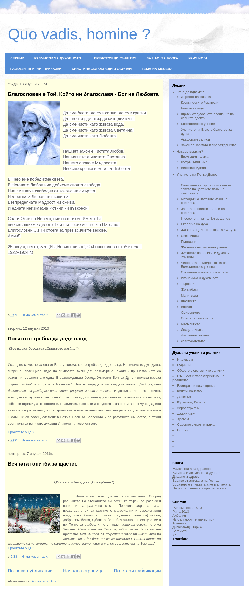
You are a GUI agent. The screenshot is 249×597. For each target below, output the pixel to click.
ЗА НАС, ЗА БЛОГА (162, 58)
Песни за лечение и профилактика (199, 488)
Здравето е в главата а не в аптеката (201, 484)
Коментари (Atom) (45, 581)
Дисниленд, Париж (187, 527)
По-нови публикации (30, 570)
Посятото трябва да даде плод (47, 338)
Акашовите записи (195, 139)
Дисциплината (192, 330)
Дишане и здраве (185, 477)
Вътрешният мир (194, 162)
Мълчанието (190, 324)
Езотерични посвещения (196, 386)
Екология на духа (194, 224)
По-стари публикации (137, 570)
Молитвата (189, 295)
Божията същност (195, 108)
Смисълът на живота (197, 318)
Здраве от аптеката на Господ (195, 480)
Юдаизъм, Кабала (191, 402)
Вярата (186, 307)
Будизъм (184, 365)
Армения (179, 523)
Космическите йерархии (200, 102)
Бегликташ (180, 531)
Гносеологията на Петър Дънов (205, 218)
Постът (182, 430)
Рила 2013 (180, 512)
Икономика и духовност (199, 278)
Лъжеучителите (193, 341)
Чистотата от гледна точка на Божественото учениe (204, 265)
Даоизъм (184, 397)
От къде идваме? (190, 92)
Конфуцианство (189, 391)
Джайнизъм (186, 413)
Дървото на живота (196, 97)
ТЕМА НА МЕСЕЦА (157, 69)
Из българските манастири (193, 519)
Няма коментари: (35, 315)
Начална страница (83, 570)
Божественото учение (198, 124)
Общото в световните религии (200, 371)
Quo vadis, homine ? (79, 34)
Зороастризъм (188, 408)
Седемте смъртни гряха (196, 424)
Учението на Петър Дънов (208, 177)
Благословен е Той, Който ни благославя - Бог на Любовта (83, 94)
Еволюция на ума (195, 156)
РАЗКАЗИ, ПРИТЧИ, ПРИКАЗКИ (36, 69)
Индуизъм (185, 359)
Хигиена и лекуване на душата (196, 473)
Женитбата (189, 289)
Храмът (183, 419)
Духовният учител (195, 335)
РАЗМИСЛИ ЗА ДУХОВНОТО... (59, 58)
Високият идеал (193, 168)
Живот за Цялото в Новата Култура (208, 230)
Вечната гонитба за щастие (43, 464)
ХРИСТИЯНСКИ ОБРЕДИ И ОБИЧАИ (102, 69)
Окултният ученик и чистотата (204, 272)
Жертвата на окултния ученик (204, 247)
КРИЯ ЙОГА (198, 58)
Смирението (190, 312)
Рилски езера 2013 (187, 508)
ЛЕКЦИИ (17, 58)
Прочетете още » (21, 432)
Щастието (188, 301)
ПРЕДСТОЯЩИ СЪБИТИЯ (115, 58)
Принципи (189, 241)
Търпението (190, 284)
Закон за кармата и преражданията (209, 145)
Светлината (190, 236)
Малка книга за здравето (191, 469)
